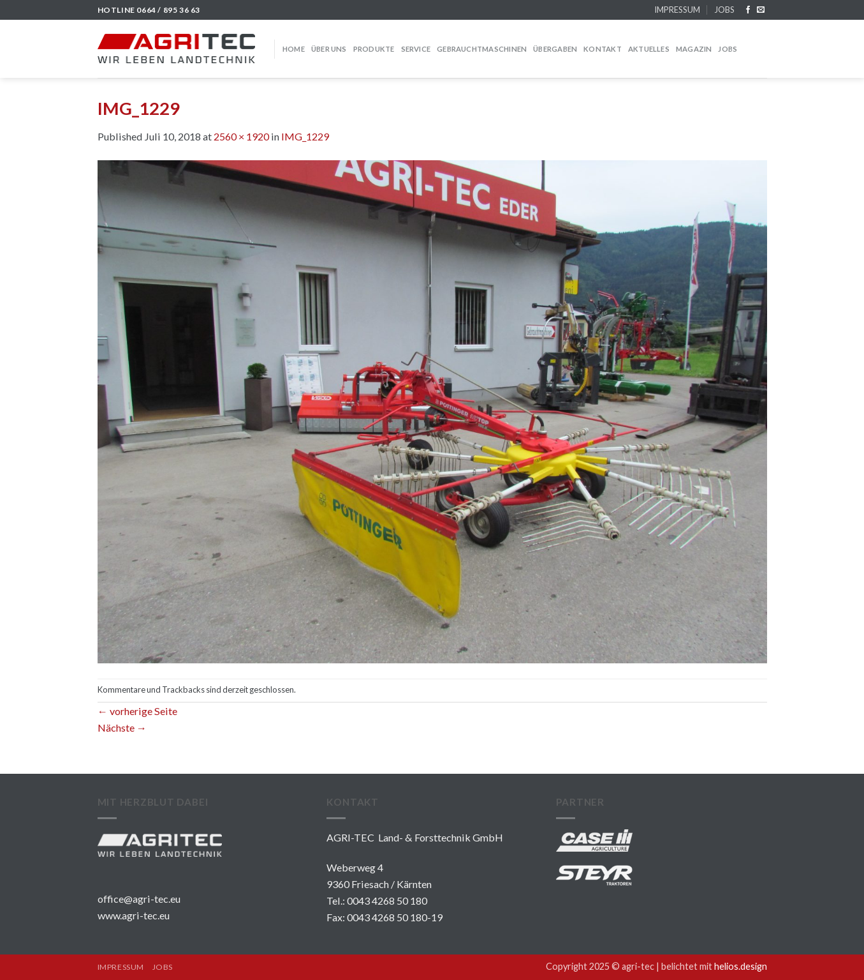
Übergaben (555, 49)
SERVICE (416, 49)
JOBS (724, 9)
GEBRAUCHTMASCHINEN (482, 49)
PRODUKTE (374, 49)
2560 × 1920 (241, 136)
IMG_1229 (305, 136)
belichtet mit (714, 966)
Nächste (122, 727)
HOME (293, 49)
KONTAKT (602, 49)
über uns (329, 49)
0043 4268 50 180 (387, 900)
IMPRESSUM (677, 9)
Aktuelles (649, 49)
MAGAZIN (694, 49)
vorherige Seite (137, 711)
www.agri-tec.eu (134, 915)
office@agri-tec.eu (139, 899)
